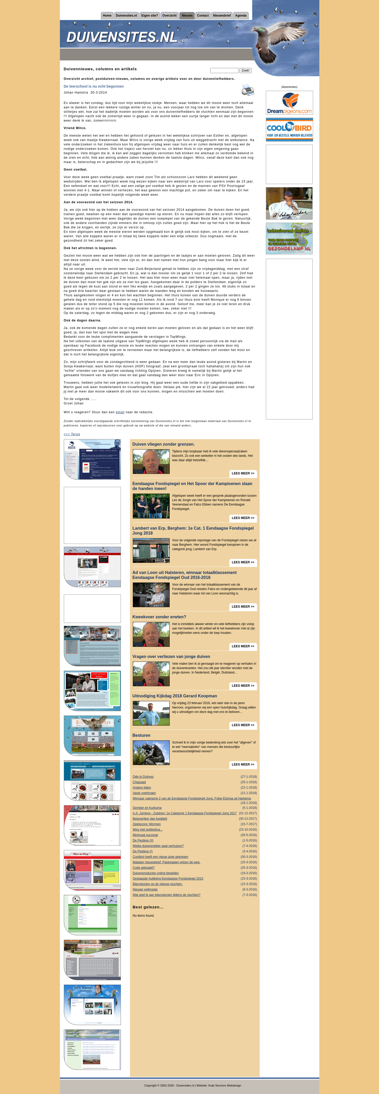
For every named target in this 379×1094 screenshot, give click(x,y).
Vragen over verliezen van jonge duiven (171, 656)
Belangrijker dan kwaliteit (195, 819)
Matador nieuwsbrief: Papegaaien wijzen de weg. (195, 862)
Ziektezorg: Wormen (195, 824)
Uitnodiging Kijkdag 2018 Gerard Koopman (175, 696)
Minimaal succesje (195, 835)
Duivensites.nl (126, 15)
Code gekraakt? (195, 868)
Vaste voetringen (195, 793)
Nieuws (187, 15)
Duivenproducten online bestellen (195, 873)
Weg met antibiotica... (195, 829)
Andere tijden (195, 788)
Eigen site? (149, 15)
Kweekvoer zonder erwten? (159, 617)
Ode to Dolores (195, 777)
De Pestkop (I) (195, 851)
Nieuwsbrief (222, 15)
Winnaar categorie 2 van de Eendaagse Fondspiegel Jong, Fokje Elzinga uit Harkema (195, 799)
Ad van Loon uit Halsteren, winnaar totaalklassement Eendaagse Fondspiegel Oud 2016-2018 (185, 575)
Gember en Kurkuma (195, 808)
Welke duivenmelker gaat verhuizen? (195, 846)
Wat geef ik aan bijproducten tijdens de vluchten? (195, 895)
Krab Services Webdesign (224, 1085)
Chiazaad (195, 782)
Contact (203, 15)
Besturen (141, 735)
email (120, 412)
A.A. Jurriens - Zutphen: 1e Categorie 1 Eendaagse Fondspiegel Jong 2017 (195, 813)
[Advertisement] (92, 515)
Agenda (240, 15)
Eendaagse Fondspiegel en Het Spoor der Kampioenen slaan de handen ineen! (192, 486)
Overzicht (169, 15)
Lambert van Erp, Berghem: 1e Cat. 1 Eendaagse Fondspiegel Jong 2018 (193, 530)
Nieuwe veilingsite (195, 889)
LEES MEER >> (243, 473)
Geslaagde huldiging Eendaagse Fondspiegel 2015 (195, 878)
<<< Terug (72, 434)
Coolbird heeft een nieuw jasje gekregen (195, 857)
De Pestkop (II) (195, 840)
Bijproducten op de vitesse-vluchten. (195, 884)
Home (107, 15)
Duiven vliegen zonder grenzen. (164, 444)
